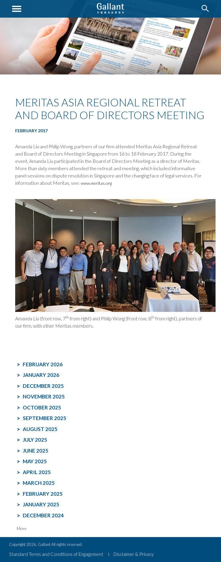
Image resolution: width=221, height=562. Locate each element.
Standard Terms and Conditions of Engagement (56, 554)
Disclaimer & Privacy (134, 554)
